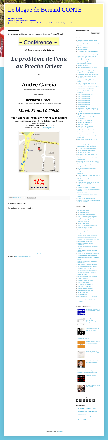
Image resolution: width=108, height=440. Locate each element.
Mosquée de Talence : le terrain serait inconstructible (92, 352)
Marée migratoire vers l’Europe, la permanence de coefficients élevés (86, 71)
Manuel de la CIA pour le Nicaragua (86, 187)
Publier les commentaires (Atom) (23, 256)
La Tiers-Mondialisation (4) (84, 98)
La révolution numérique (83, 282)
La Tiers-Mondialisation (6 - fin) (85, 94)
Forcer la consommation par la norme (87, 148)
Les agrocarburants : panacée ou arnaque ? (88, 233)
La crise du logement (83, 292)
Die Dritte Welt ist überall (84, 152)
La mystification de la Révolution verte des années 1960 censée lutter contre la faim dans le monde (88, 110)
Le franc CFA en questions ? (84, 223)
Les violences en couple (83, 212)
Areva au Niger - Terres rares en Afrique (87, 264)
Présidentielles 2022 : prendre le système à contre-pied (93, 342)
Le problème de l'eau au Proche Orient (87, 237)
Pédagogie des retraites (83, 338)
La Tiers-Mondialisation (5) (84, 96)
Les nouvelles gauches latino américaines (87, 276)
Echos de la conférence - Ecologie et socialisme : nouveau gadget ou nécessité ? (88, 371)
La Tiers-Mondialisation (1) (84, 104)
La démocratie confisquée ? (84, 286)
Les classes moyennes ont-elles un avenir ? (88, 266)
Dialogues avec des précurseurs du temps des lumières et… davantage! (88, 220)
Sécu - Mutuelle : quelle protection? (86, 214)
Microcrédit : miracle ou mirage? (85, 280)
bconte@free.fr (48, 128)
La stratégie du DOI (82, 106)
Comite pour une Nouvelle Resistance (87, 411)
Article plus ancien (65, 253)
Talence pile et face (82, 192)
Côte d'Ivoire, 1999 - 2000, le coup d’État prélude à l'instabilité (88, 155)
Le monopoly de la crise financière (86, 88)
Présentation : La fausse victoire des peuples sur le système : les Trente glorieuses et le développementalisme (88, 56)
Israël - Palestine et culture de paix (86, 290)
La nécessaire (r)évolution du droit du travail (88, 231)
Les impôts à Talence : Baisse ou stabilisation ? (93, 386)
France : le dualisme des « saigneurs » (87, 143)
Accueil (39, 253)
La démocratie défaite (83, 124)
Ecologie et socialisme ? (83, 278)
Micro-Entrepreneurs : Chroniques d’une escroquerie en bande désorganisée (87, 217)
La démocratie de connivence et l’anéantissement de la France (85, 127)
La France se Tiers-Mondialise (85, 122)
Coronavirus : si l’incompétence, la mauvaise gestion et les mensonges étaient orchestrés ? (88, 162)
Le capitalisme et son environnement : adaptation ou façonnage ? (87, 209)
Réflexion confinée (82, 49)
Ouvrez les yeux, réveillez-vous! (85, 60)
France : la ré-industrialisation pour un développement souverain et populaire (87, 145)
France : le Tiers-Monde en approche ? (87, 198)
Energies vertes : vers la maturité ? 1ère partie (89, 239)
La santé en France (82, 294)
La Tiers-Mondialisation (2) (84, 102)
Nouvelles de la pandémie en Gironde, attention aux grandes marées (87, 62)
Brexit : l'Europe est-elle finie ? (85, 241)
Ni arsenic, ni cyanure (83, 65)
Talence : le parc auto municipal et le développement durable (91, 320)
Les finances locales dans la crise (85, 284)
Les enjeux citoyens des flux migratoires (87, 270)
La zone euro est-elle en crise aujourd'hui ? (88, 225)
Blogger (60, 431)
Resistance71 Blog (82, 420)
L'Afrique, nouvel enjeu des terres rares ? (87, 134)
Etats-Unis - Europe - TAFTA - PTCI (86, 268)
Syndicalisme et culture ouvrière (85, 288)
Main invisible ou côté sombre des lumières (88, 74)
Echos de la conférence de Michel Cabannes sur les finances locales (92, 362)
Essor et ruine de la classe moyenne (86, 150)
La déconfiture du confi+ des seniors (86, 130)
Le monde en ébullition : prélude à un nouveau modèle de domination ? (89, 201)
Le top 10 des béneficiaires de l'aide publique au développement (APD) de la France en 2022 (88, 184)
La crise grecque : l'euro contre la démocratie (88, 253)
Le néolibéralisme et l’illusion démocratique (88, 86)
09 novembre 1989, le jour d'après (87, 408)
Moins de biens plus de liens (85, 417)
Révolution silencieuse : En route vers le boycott (92, 329)
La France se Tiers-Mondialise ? (85, 120)
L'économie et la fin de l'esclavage (86, 132)
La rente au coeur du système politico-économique (85, 228)
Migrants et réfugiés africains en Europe (87, 255)
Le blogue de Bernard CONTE (45, 9)
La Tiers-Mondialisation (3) (84, 100)
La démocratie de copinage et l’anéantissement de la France (93, 310)
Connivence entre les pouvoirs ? (91, 376)
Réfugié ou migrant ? (83, 47)
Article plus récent (12, 253)
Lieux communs (82, 414)
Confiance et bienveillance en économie (87, 235)
